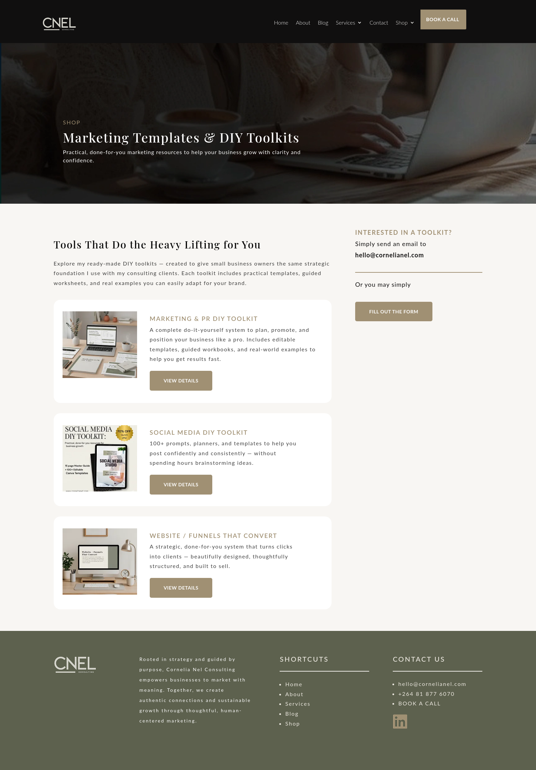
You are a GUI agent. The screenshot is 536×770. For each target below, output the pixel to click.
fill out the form (393, 311)
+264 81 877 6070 (426, 693)
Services (345, 22)
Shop (402, 22)
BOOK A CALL (442, 19)
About (303, 22)
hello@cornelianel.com (432, 683)
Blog (323, 22)
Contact (379, 22)
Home (281, 22)
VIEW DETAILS (181, 380)
